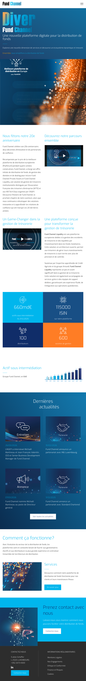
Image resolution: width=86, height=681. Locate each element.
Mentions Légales (54, 657)
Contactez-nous (20, 673)
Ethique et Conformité (56, 666)
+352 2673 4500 (18, 663)
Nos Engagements (54, 661)
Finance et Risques (55, 670)
